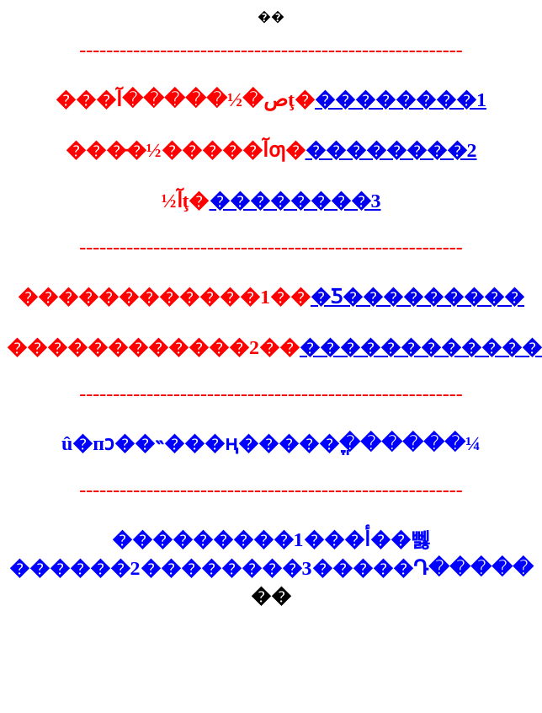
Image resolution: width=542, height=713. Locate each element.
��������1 (400, 99)
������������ (421, 347)
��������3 (295, 201)
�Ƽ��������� (417, 297)
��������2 (391, 150)
